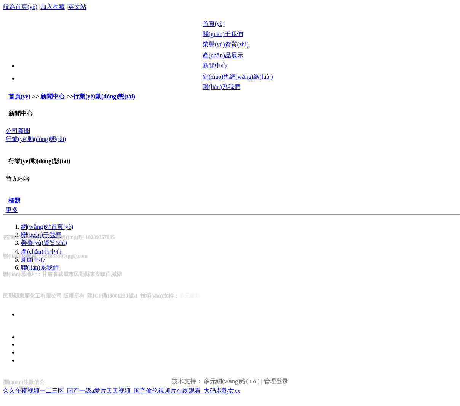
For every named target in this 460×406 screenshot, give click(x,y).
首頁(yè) (19, 96)
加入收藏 (52, 6)
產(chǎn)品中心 (41, 251)
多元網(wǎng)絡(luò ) (231, 381)
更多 (12, 209)
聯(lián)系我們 (40, 267)
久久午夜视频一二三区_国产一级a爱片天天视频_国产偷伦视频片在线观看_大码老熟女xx (121, 390)
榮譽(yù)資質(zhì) (44, 242)
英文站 (77, 6)
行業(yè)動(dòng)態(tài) (104, 96)
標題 (14, 200)
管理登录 (276, 381)
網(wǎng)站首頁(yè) (47, 227)
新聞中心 (52, 96)
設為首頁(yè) (20, 6)
